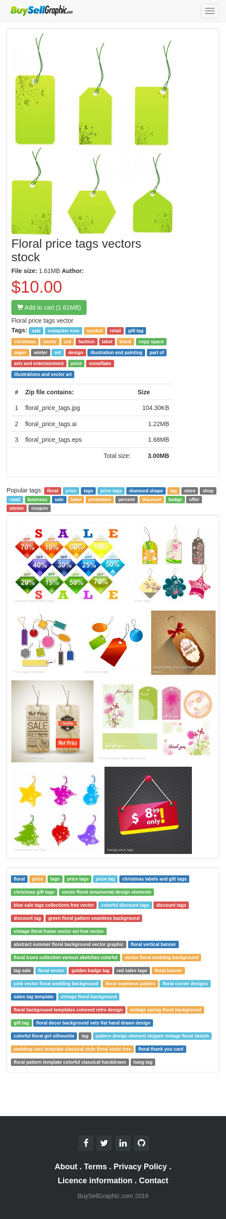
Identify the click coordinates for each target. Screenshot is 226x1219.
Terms (95, 1166)
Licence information (95, 1180)
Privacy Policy (140, 1166)
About (66, 1166)
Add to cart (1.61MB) (49, 307)
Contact (153, 1180)
